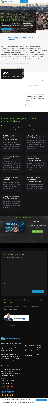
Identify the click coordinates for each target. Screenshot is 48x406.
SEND (38, 291)
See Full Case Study (37, 231)
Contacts (3, 378)
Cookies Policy (18, 365)
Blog (38, 354)
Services (27, 343)
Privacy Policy (4, 365)
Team (38, 349)
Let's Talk (24, 1)
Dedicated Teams (29, 353)
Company (39, 343)
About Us (39, 345)
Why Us (39, 347)
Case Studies (40, 352)
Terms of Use (11, 365)
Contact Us (6, 29)
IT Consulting (28, 355)
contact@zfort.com (10, 327)
